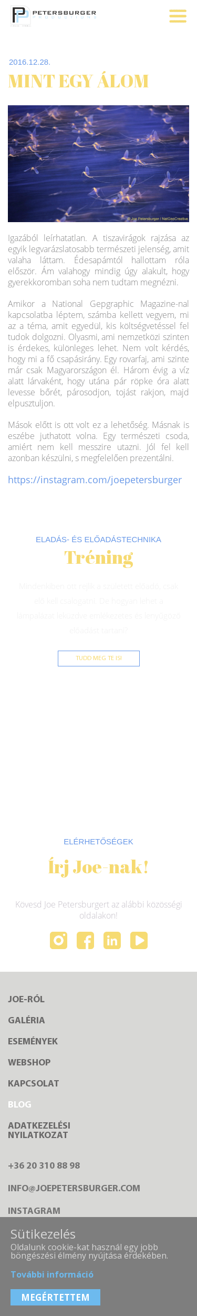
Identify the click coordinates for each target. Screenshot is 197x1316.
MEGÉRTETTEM (55, 1297)
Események (33, 1042)
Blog (20, 1105)
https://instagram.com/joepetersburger (95, 479)
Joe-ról (26, 1000)
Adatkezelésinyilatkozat (39, 1131)
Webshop (29, 1063)
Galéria (26, 1021)
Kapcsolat (33, 1084)
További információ (52, 1274)
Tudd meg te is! (99, 658)
